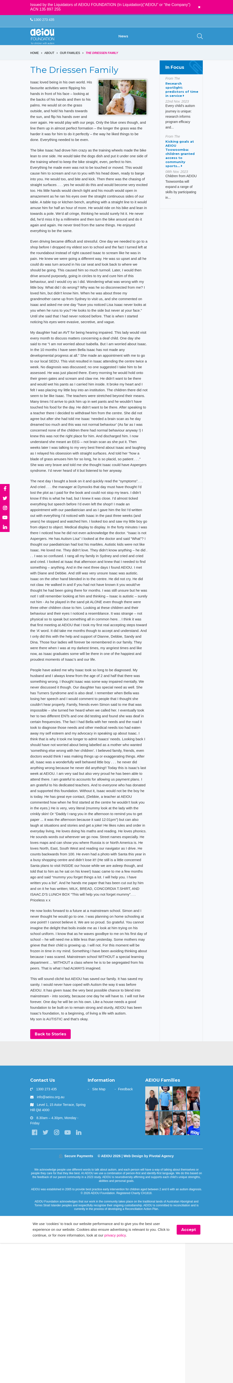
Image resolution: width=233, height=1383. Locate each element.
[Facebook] (35, 1261)
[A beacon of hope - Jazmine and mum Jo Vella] (151, 1227)
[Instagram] (59, 1261)
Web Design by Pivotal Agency (148, 1294)
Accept (188, 1369)
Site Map (98, 1218)
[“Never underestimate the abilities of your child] (179, 1251)
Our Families (70, 59)
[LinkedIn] (35, 1270)
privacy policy (134, 1375)
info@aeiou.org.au (50, 1225)
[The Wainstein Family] (179, 1227)
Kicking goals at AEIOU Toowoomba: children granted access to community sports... (180, 160)
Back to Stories (50, 1162)
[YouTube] (71, 1261)
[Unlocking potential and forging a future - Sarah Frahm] (151, 1251)
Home (34, 59)
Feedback (125, 1218)
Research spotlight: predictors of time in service (181, 96)
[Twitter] (47, 1261)
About (49, 59)
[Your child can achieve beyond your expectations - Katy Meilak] (165, 1227)
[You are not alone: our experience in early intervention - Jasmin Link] (165, 1251)
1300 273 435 (42, 20)
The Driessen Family (102, 59)
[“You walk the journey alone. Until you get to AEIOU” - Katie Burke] (193, 1251)
